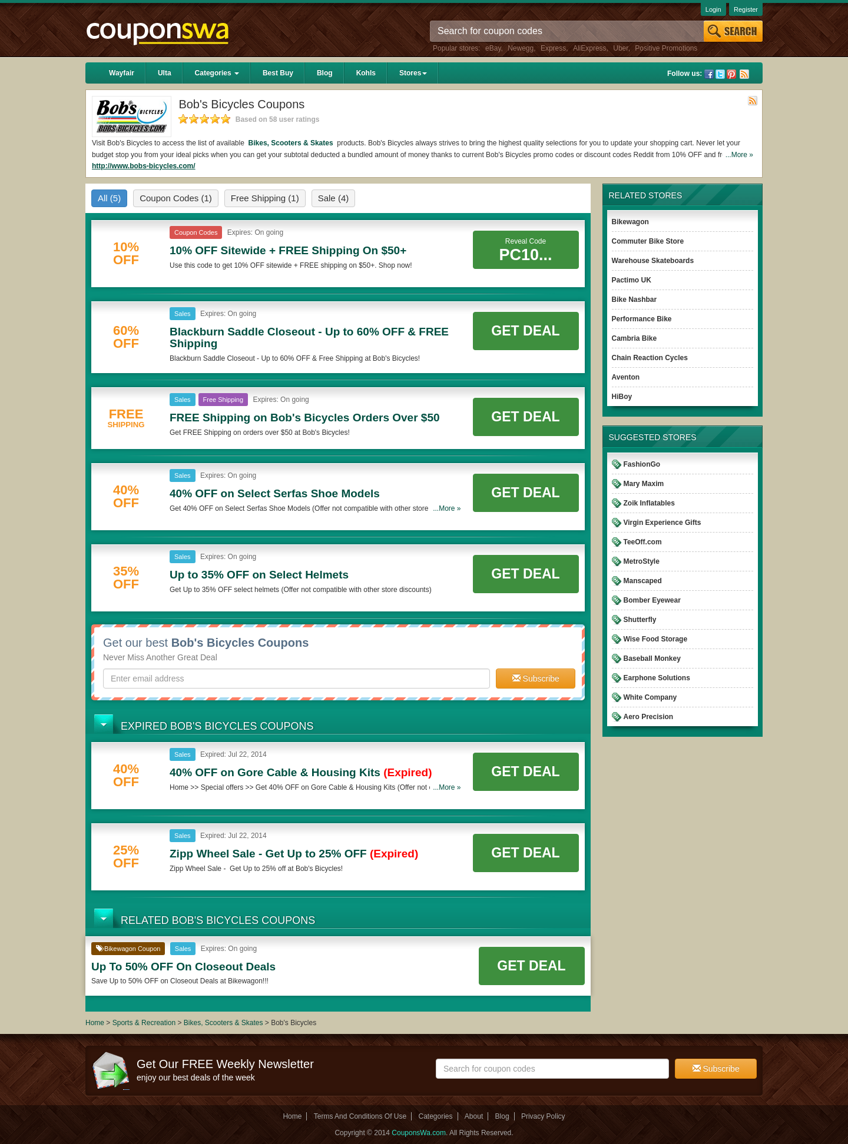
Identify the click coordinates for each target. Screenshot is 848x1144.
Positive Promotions (666, 48)
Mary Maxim (644, 484)
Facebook (709, 74)
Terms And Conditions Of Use (360, 1116)
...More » (739, 155)
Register (746, 9)
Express (553, 48)
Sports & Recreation (143, 1023)
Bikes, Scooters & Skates (290, 143)
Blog (325, 73)
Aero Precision (649, 717)
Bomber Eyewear (652, 600)
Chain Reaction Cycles (650, 358)
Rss (744, 74)
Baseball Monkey (652, 658)
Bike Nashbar (634, 299)
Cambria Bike (634, 338)
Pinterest (731, 74)
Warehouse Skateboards (653, 261)
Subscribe (535, 678)
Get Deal (525, 330)
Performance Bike (642, 319)
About (474, 1116)
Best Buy (278, 73)
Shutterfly (640, 620)
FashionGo (642, 464)
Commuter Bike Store (648, 241)
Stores (413, 73)
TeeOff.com (643, 542)
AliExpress (590, 48)
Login (713, 9)
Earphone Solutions (657, 678)
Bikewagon (630, 222)
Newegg (521, 48)
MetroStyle (642, 561)
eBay (493, 48)
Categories (217, 73)
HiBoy (622, 397)
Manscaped (643, 581)
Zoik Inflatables (649, 503)
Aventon (626, 377)
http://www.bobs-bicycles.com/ (144, 166)
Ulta (164, 73)
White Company (650, 697)
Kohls (366, 73)
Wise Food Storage (656, 639)
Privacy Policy (543, 1116)
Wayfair (121, 73)
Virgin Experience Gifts (662, 522)
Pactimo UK (631, 280)
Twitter (720, 74)
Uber (620, 48)
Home (94, 1023)
